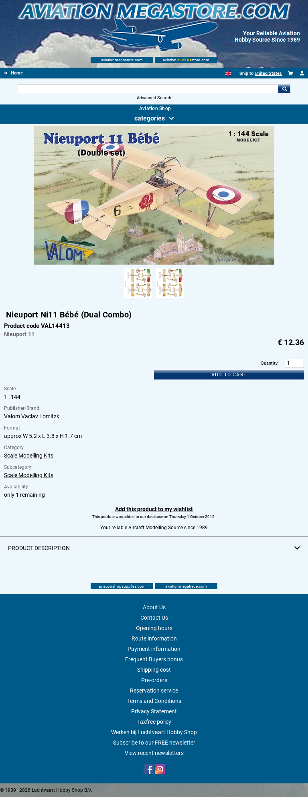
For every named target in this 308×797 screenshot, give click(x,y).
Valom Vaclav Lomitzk (31, 416)
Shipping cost (154, 670)
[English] (228, 73)
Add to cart (229, 374)
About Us (154, 607)
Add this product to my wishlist (154, 509)
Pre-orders (154, 680)
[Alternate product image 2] (170, 298)
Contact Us (154, 617)
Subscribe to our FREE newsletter (154, 742)
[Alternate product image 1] (138, 298)
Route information (154, 638)
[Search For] (148, 88)
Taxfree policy (154, 722)
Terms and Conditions (154, 701)
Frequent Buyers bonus (154, 659)
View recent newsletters (154, 753)
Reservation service (154, 690)
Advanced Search (154, 97)
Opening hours (154, 628)
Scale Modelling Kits (28, 455)
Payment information (154, 649)
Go (284, 88)
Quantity (269, 363)
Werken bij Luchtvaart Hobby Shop (154, 732)
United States (268, 73)
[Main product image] (154, 263)
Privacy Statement (154, 711)
